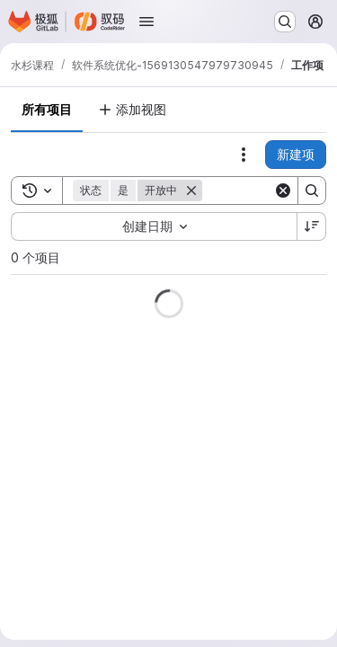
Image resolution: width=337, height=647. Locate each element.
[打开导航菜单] (146, 21)
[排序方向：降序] (311, 226)
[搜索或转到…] (285, 21)
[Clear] (283, 190)
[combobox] (154, 226)
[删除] (191, 190)
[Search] (311, 190)
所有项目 (47, 109)
